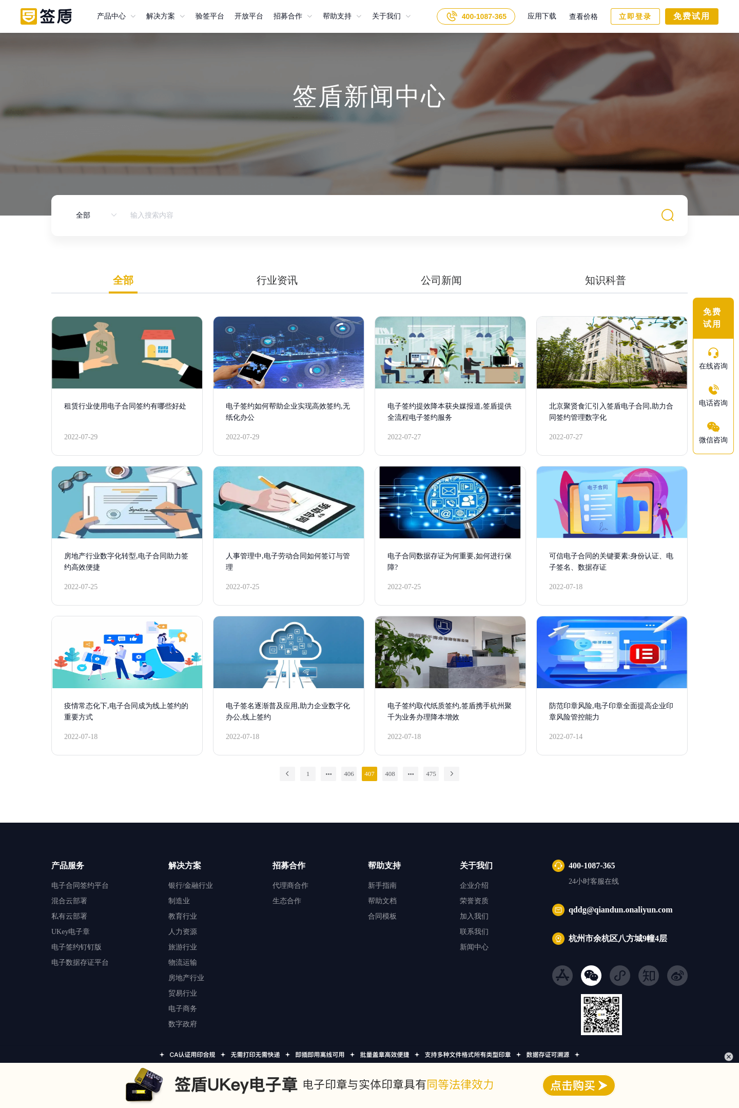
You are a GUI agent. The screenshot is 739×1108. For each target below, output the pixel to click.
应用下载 (542, 16)
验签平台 (204, 16)
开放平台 (243, 16)
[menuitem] (116, 16)
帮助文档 (382, 901)
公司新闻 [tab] (441, 280)
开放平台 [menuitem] (248, 16)
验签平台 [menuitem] (209, 16)
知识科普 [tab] (605, 280)
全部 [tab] (123, 280)
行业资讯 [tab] (277, 280)
